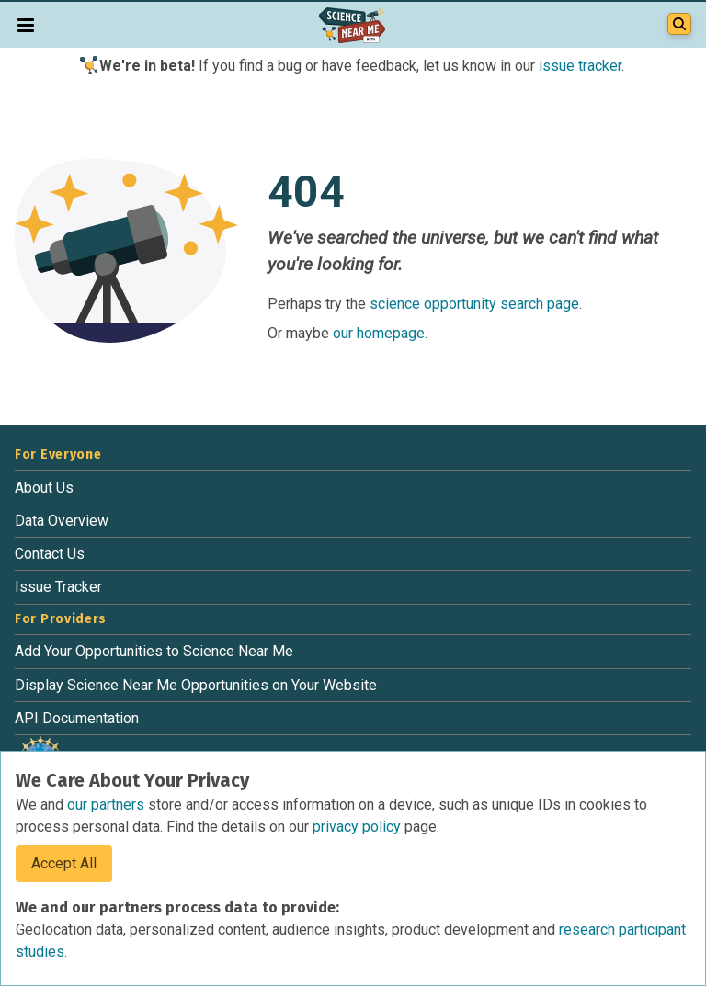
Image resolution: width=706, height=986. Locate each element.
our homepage (379, 333)
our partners (107, 804)
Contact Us (50, 553)
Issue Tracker (58, 586)
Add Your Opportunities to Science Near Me (154, 651)
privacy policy (358, 826)
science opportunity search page (474, 303)
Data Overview (61, 520)
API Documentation (77, 718)
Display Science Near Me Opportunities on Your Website (196, 685)
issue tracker (580, 65)
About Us (44, 487)
